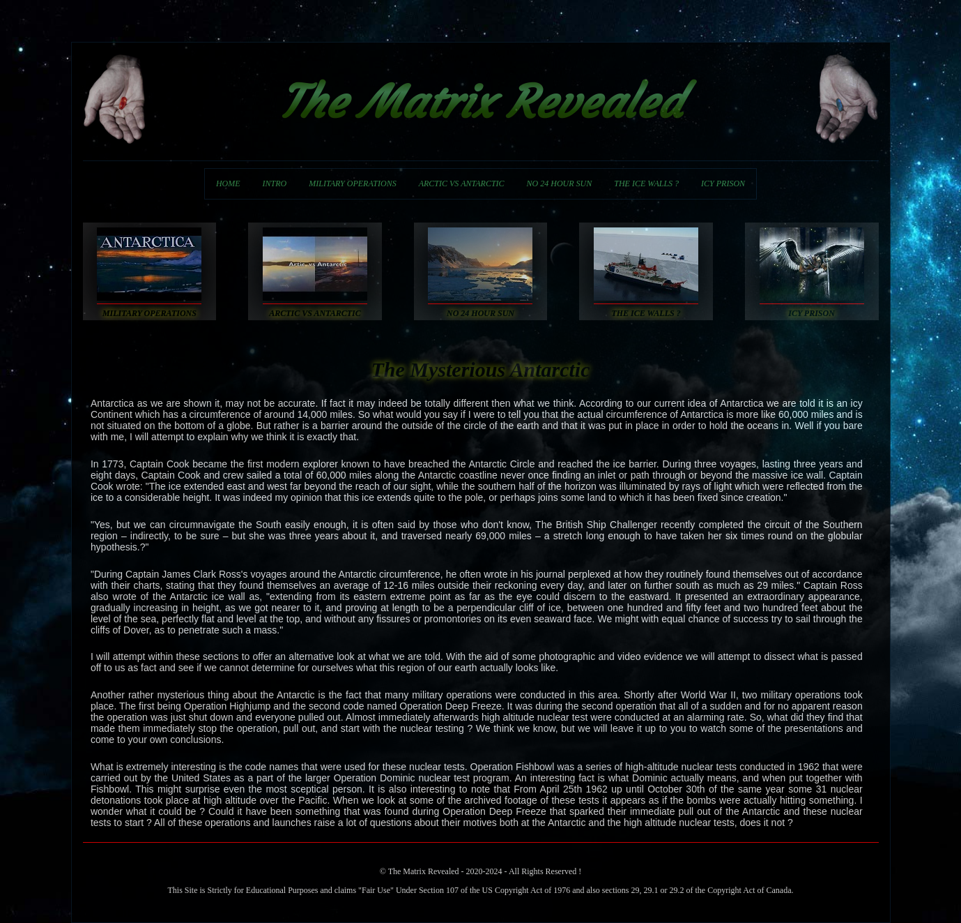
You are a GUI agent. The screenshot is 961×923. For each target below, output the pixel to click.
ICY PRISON (723, 183)
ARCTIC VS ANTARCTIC (462, 183)
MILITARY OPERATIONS (352, 183)
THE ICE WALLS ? (646, 183)
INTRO (275, 183)
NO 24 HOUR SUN (559, 183)
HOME (228, 183)
